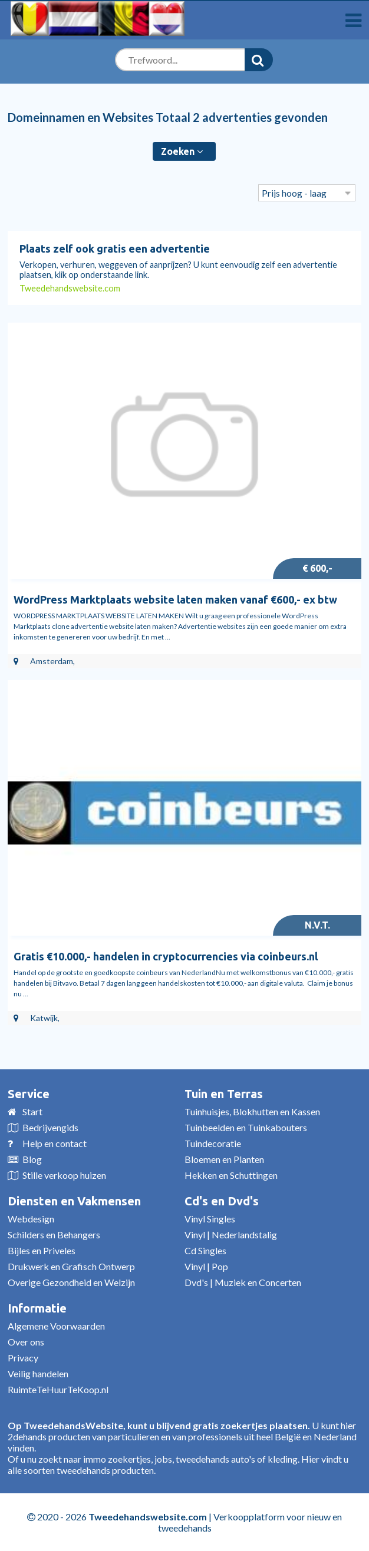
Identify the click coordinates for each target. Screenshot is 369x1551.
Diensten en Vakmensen (74, 1201)
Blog (32, 1159)
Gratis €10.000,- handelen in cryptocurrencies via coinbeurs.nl (166, 956)
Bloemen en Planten (224, 1159)
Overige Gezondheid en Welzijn (71, 1282)
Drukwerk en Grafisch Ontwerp (71, 1266)
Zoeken (182, 151)
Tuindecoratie (213, 1143)
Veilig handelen (38, 1373)
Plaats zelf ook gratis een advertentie (114, 248)
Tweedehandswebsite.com (69, 288)
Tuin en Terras (224, 1094)
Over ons (26, 1341)
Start (32, 1111)
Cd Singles (205, 1250)
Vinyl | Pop (206, 1266)
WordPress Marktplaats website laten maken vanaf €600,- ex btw (175, 599)
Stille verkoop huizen (64, 1175)
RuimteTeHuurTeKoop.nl (58, 1389)
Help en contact (54, 1143)
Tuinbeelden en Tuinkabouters (246, 1127)
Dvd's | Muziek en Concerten (243, 1282)
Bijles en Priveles (41, 1250)
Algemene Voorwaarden (56, 1325)
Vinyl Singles (210, 1218)
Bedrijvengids (50, 1127)
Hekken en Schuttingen (231, 1175)
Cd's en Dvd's (222, 1201)
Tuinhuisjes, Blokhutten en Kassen (252, 1111)
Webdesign (31, 1218)
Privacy (23, 1357)
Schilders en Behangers (54, 1234)
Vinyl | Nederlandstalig (231, 1234)
